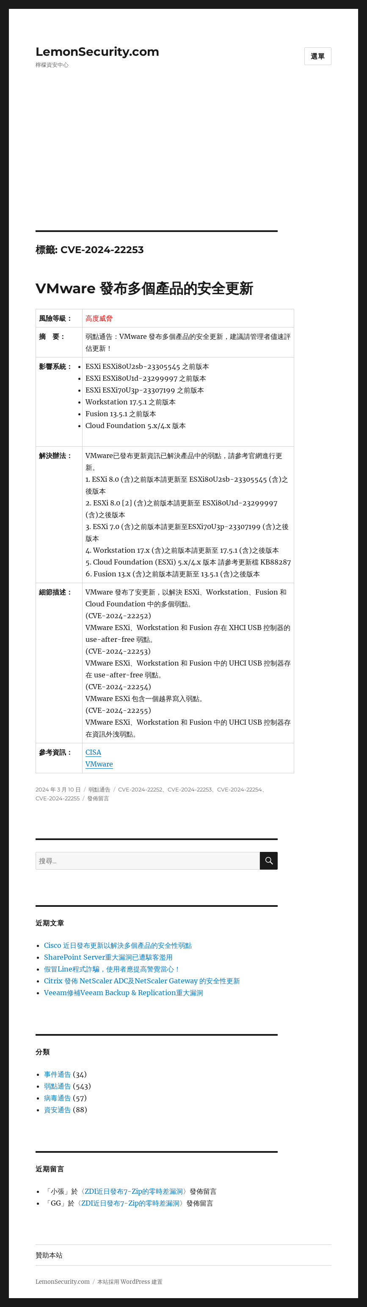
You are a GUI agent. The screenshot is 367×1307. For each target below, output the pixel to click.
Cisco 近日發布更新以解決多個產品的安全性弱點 (118, 945)
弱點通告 (99, 789)
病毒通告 (57, 1098)
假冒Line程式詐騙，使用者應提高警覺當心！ (112, 969)
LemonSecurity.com (97, 51)
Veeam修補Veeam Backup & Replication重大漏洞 (123, 992)
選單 (318, 56)
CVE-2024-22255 (58, 798)
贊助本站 (49, 1255)
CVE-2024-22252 (140, 789)
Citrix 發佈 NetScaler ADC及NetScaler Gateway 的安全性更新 (142, 981)
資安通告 (57, 1109)
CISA (93, 752)
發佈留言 (98, 798)
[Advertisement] (185, 168)
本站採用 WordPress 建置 (130, 1281)
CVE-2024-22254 (239, 789)
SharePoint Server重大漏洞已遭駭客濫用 (108, 957)
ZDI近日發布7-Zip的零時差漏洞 (134, 1191)
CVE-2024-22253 (190, 789)
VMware (99, 764)
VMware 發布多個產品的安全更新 (144, 288)
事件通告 (57, 1074)
